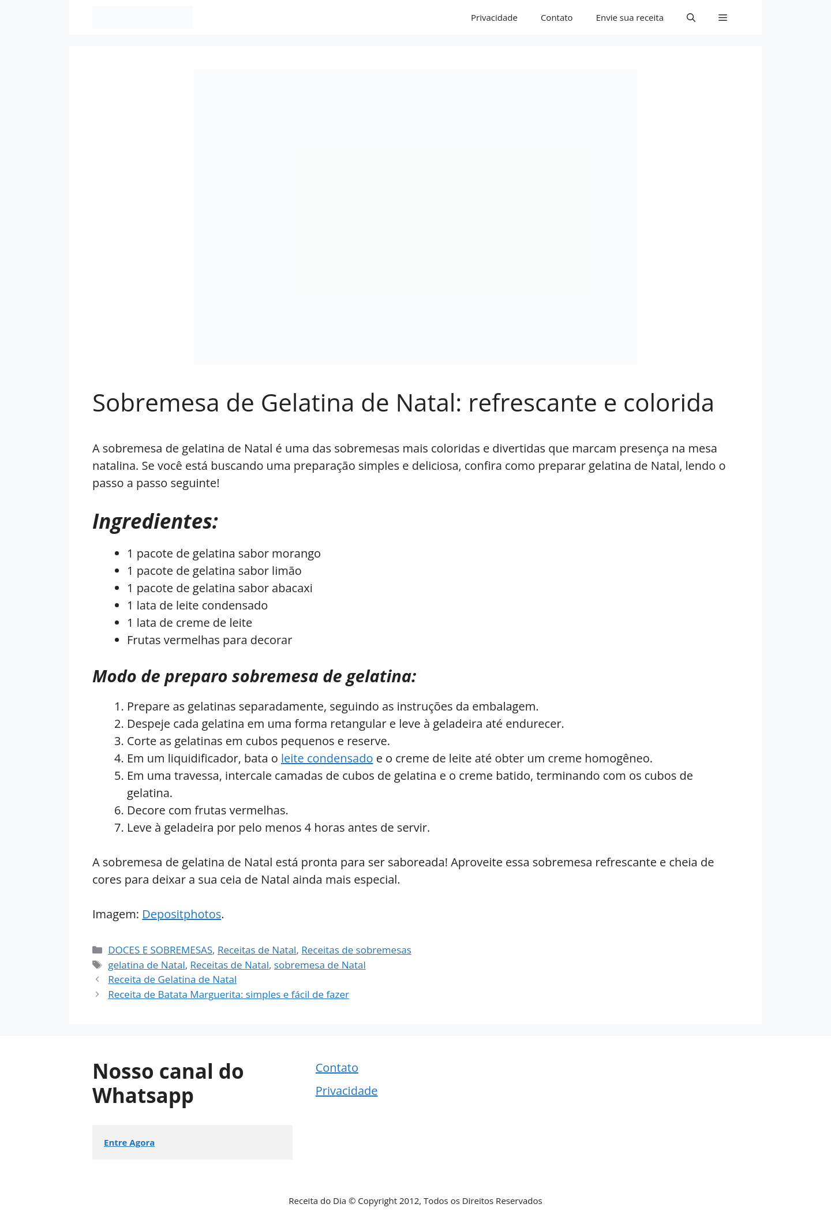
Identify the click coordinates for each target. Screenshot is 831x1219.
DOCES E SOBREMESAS (160, 949)
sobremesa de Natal (320, 964)
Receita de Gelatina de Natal (172, 979)
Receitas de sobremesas (356, 949)
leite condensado (327, 758)
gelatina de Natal (146, 964)
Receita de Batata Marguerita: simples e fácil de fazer (228, 994)
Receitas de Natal (257, 949)
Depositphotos (181, 914)
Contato (557, 17)
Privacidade (494, 17)
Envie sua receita (630, 17)
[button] (691, 17)
